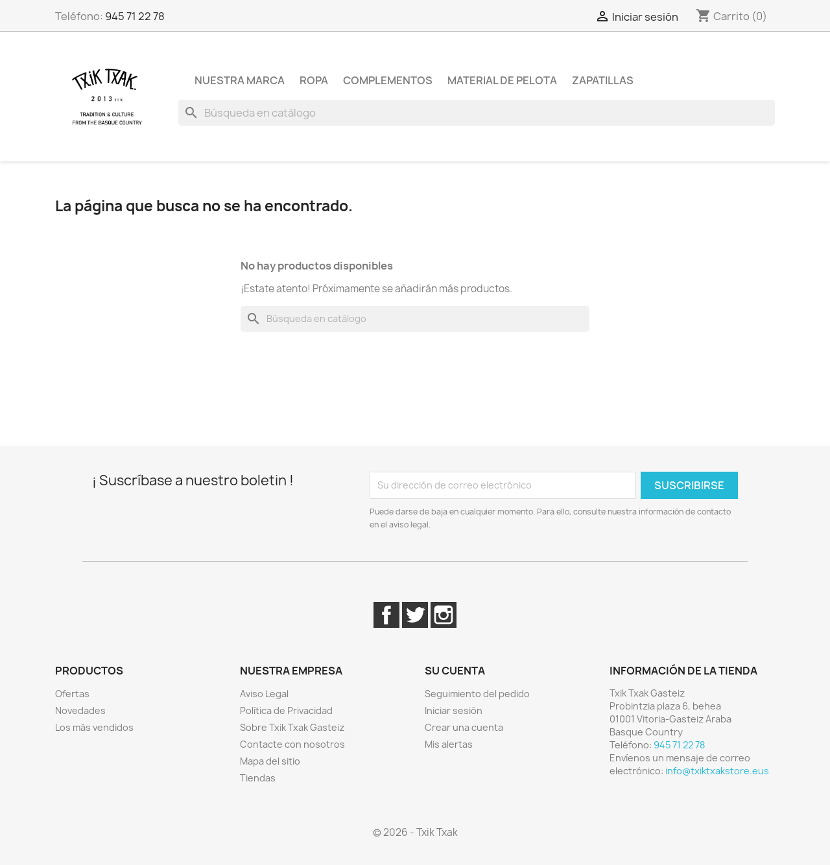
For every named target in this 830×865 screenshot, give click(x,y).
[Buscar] (476, 113)
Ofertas (72, 693)
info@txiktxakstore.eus (717, 771)
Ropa (314, 80)
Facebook (386, 615)
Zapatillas (603, 80)
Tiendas (258, 778)
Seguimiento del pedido (477, 693)
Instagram (443, 615)
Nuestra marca (240, 80)
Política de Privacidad (286, 710)
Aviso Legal (264, 693)
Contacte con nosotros (292, 744)
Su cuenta (455, 670)
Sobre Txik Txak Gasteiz (292, 727)
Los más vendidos (94, 727)
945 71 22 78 (135, 16)
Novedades (80, 710)
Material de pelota (502, 80)
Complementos (388, 80)
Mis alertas (449, 744)
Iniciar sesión (453, 710)
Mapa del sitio (270, 761)
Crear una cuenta (464, 727)
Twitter (415, 615)
